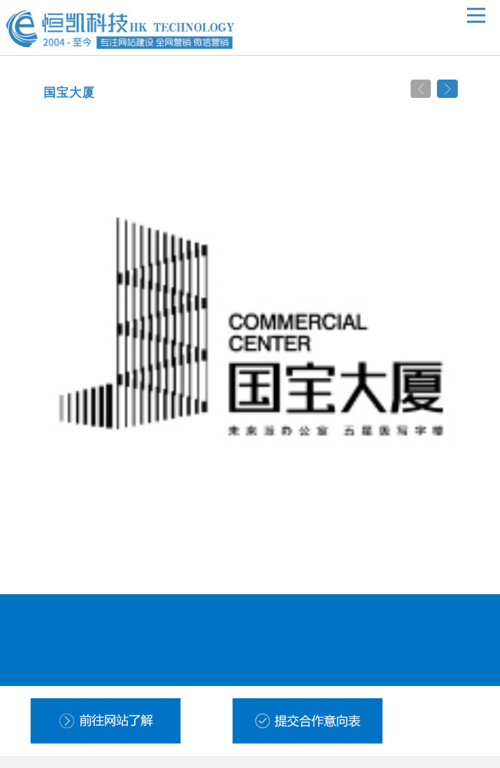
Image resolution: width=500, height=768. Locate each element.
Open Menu (476, 15)
